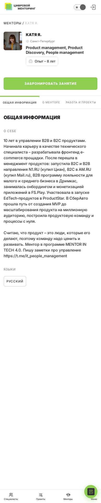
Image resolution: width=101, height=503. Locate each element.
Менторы (12, 23)
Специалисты (11, 496)
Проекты (40, 496)
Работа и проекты (81, 102)
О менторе (51, 102)
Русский (14, 281)
